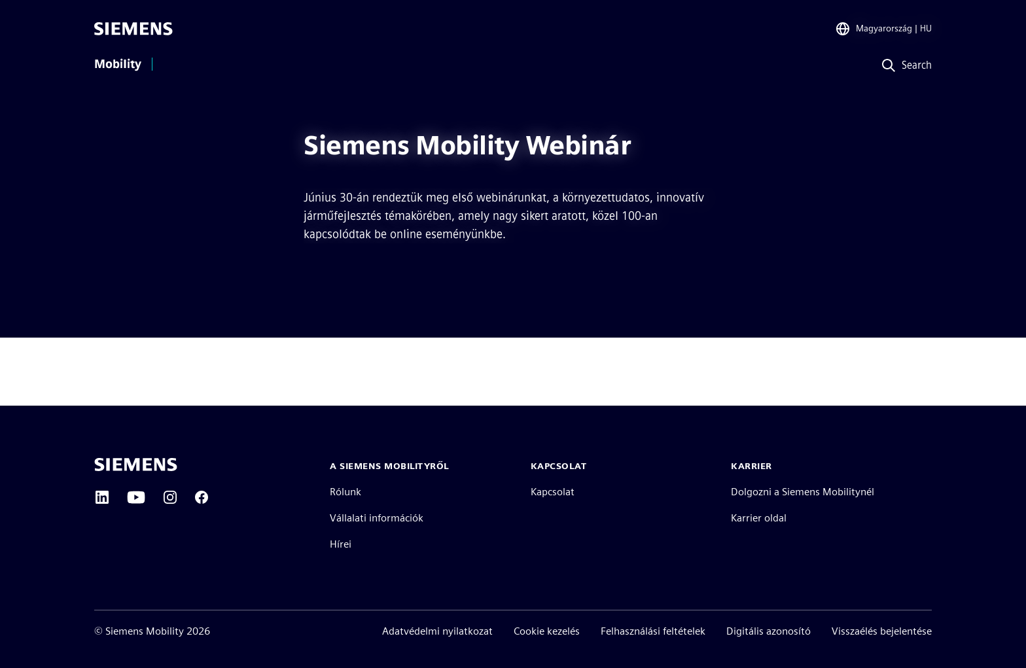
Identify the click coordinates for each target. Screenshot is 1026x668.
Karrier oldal (759, 518)
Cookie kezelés (547, 631)
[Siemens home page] (135, 464)
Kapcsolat (553, 491)
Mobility (117, 64)
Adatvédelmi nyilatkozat (437, 631)
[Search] (904, 65)
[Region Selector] (883, 28)
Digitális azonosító (768, 631)
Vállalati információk (376, 518)
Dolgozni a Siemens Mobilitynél (802, 491)
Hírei (340, 544)
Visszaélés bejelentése (882, 631)
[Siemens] (133, 28)
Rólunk (345, 491)
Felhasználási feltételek (653, 631)
